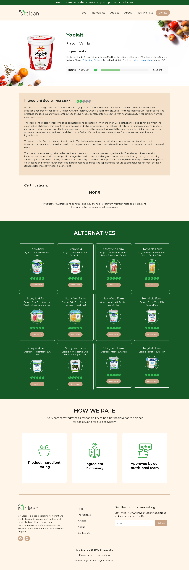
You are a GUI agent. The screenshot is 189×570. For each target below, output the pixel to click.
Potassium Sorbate (92, 60)
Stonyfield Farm (113, 249)
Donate (162, 12)
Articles (114, 12)
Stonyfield (37, 249)
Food (83, 12)
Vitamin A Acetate (143, 60)
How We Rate (145, 12)
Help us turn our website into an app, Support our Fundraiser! (94, 2)
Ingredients (98, 12)
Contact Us (84, 533)
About (128, 12)
